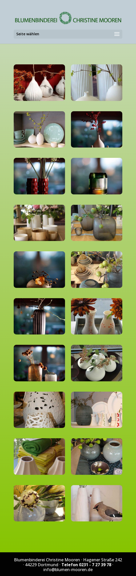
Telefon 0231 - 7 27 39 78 (86, 565)
